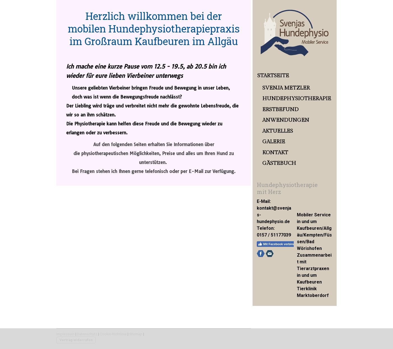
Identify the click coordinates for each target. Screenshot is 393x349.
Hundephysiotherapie (296, 98)
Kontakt (275, 152)
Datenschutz (87, 334)
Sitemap (135, 334)
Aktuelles (277, 131)
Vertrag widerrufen (76, 340)
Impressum (65, 334)
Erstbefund (280, 109)
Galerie (273, 142)
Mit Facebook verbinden (278, 244)
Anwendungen (285, 120)
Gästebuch (279, 163)
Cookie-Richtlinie (113, 334)
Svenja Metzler (286, 88)
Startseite (273, 75)
